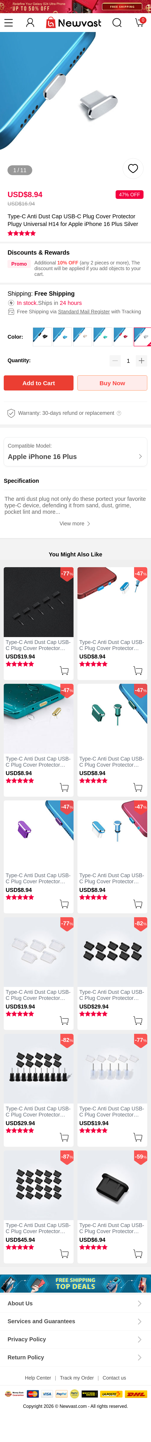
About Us (20, 1303)
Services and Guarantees (41, 1321)
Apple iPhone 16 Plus (42, 456)
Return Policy (25, 1357)
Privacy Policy (26, 1339)
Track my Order (77, 1378)
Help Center (38, 1378)
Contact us (114, 1378)
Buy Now (112, 383)
